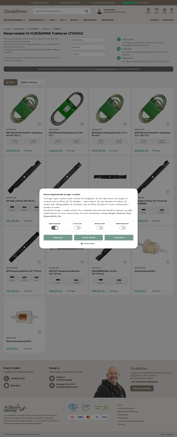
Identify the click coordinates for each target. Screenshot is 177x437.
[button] (88, 244)
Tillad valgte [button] (88, 237)
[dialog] (88, 218)
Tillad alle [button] (119, 237)
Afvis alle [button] (58, 237)
